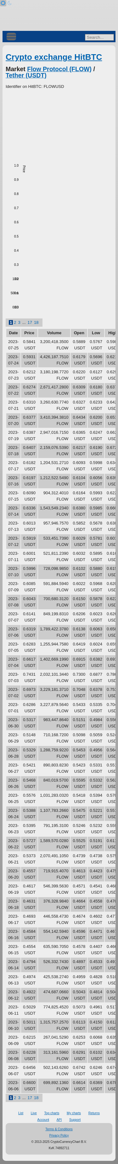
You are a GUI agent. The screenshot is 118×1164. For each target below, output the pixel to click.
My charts (74, 1113)
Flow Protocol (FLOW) (59, 69)
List (20, 1113)
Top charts (51, 1113)
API (59, 1119)
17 (30, 322)
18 (36, 322)
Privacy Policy (59, 1135)
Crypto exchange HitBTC (54, 57)
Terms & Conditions (59, 1129)
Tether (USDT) (26, 75)
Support (75, 1119)
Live (34, 1113)
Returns (94, 1113)
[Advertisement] (59, 124)
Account (43, 1119)
